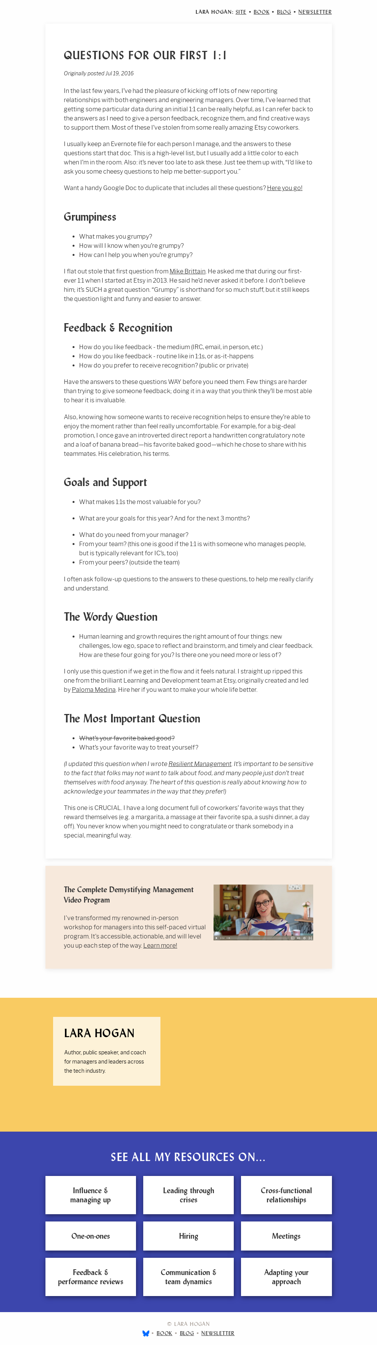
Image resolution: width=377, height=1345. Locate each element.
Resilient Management (199, 764)
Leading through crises (188, 1195)
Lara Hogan (99, 1033)
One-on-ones (90, 1236)
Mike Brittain (187, 271)
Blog (284, 11)
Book (261, 11)
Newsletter (315, 11)
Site (241, 11)
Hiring (188, 1236)
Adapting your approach (286, 1276)
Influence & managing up (90, 1195)
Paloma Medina (94, 689)
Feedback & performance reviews (90, 1276)
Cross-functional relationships (286, 1195)
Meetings (286, 1236)
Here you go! (285, 188)
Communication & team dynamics (189, 1276)
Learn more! (160, 945)
